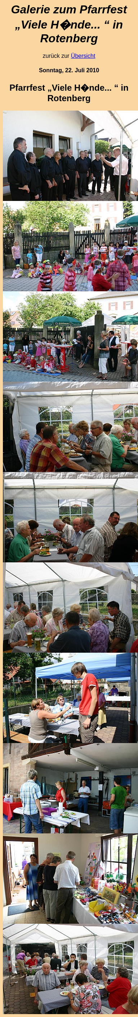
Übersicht (83, 56)
